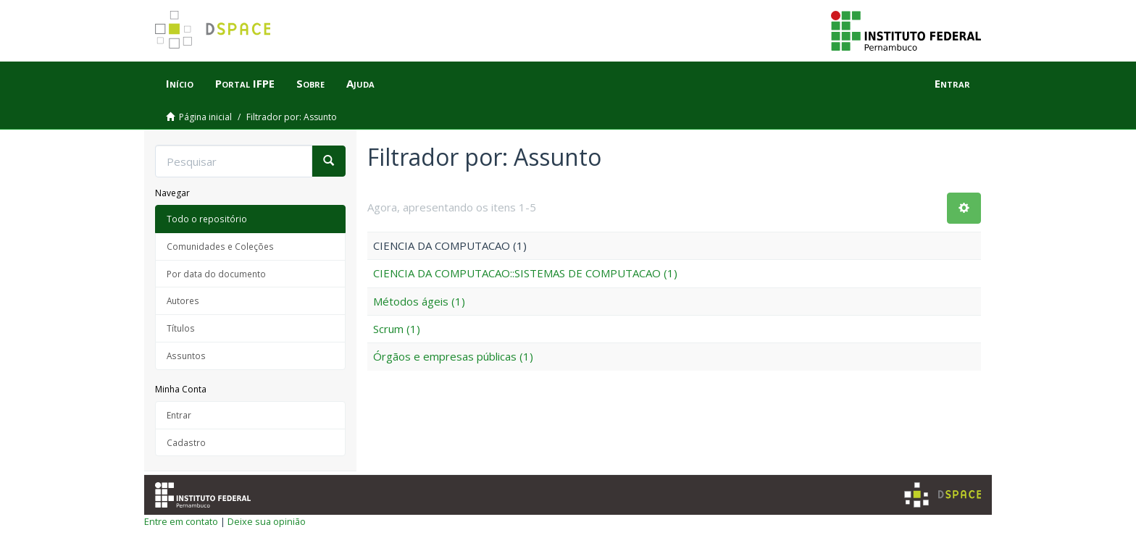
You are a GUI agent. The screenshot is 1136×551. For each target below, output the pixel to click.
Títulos (181, 328)
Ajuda (360, 83)
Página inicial (205, 117)
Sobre (310, 83)
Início (179, 83)
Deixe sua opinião (266, 521)
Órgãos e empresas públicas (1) (453, 356)
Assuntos (186, 355)
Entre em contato (181, 521)
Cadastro (186, 442)
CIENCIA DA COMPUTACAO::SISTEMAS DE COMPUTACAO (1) (525, 273)
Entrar (179, 415)
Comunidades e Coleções (220, 246)
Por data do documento (216, 273)
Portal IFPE (245, 83)
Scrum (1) (396, 328)
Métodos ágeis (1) (419, 301)
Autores (183, 300)
